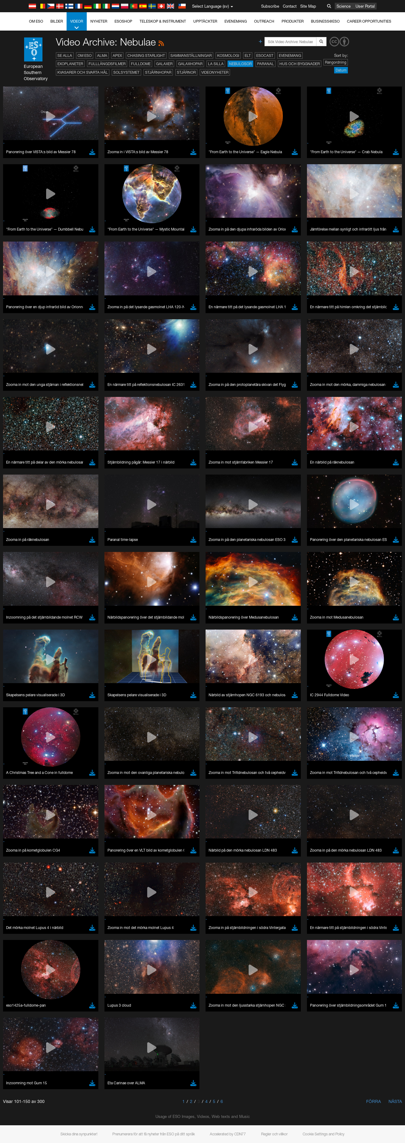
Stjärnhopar (158, 72)
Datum (341, 70)
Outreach (264, 21)
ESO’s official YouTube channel (143, 661)
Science (344, 6)
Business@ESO (325, 21)
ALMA (102, 55)
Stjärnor (186, 72)
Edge (22, 773)
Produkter (293, 21)
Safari (23, 784)
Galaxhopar (190, 63)
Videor (77, 25)
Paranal (265, 63)
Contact (290, 6)
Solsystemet (126, 72)
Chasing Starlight (146, 55)
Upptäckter (205, 21)
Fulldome (141, 63)
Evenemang (235, 21)
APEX (117, 55)
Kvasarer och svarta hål (82, 72)
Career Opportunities (369, 21)
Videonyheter (214, 72)
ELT (248, 55)
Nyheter (98, 21)
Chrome (25, 767)
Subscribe (270, 6)
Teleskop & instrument (163, 21)
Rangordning (335, 62)
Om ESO (36, 21)
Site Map (308, 6)
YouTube (13, 661)
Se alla (64, 55)
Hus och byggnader (299, 63)
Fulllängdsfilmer (107, 63)
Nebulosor (240, 63)
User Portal (365, 6)
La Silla (216, 63)
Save (19, 874)
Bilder (56, 21)
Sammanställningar (191, 55)
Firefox (23, 779)
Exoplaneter (70, 63)
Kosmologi (228, 55)
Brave (23, 762)
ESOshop (123, 21)
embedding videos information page (334, 666)
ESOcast (264, 55)
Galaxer (164, 63)
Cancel (49, 874)
